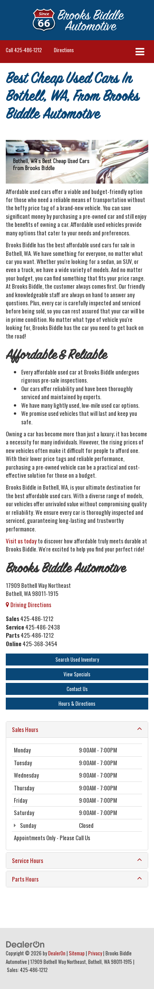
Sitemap (77, 953)
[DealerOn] (25, 943)
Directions (64, 50)
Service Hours (77, 860)
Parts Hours (77, 879)
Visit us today (21, 540)
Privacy (95, 953)
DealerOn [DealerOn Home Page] (56, 953)
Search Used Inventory (77, 659)
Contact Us (77, 689)
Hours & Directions (77, 703)
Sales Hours (77, 729)
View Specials (77, 674)
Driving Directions (28, 604)
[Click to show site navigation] (140, 51)
